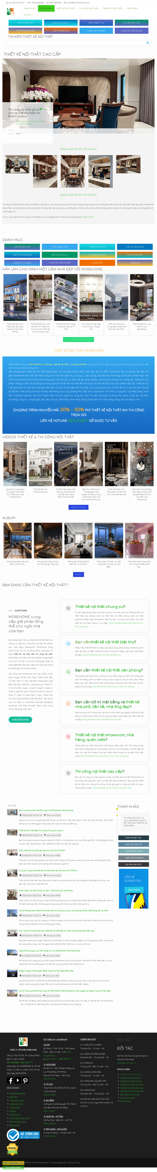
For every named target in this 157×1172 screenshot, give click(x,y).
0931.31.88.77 (88, 217)
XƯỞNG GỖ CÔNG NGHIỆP (131, 31)
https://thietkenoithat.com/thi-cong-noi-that (111, 791)
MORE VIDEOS (78, 507)
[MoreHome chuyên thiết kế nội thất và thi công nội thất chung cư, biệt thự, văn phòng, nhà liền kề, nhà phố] (10, 12)
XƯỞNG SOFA (97, 263)
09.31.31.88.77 (78, 421)
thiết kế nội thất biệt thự (112, 645)
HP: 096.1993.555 (53, 2)
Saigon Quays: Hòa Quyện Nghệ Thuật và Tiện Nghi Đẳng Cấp (46, 975)
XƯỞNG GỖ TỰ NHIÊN (96, 31)
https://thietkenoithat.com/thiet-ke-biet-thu (101, 658)
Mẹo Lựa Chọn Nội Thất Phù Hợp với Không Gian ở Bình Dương (46, 815)
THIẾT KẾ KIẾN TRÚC (60, 31)
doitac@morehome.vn (126, 1067)
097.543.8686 (13, 1067)
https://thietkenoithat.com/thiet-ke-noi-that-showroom (104, 760)
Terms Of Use (74, 1167)
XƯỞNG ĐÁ (134, 263)
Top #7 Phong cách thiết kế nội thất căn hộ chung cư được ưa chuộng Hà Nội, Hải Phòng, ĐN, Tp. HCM (63, 915)
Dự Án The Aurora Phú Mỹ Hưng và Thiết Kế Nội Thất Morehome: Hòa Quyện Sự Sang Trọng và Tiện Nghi (64, 995)
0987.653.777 (26, 1067)
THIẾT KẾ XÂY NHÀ (135, 255)
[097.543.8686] (15, 1168)
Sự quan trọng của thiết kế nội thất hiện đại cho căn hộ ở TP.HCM (48, 875)
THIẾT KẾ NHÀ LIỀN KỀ (25, 31)
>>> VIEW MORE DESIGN (78, 339)
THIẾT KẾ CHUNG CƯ (61, 23)
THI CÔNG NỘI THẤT (131, 23)
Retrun (43, 109)
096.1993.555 (50, 1083)
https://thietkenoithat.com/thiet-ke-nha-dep (101, 723)
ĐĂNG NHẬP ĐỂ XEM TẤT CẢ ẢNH (78, 149)
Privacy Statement (58, 1167)
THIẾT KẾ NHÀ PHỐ (97, 247)
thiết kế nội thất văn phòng (116, 673)
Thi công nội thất (38, 121)
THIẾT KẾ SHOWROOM (22, 255)
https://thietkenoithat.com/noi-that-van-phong (113, 690)
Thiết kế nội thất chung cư (99, 610)
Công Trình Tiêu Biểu (24, 124)
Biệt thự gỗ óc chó (23, 121)
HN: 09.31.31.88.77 (15, 2)
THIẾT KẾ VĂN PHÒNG (135, 247)
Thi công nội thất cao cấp (98, 775)
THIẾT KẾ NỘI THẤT (25, 23)
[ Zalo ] (5, 1163)
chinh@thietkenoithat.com (77, 2)
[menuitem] (30, 8)
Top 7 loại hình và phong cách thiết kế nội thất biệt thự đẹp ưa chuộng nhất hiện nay (56, 935)
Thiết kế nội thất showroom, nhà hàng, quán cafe (104, 740)
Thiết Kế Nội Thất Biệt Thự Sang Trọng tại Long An (41, 835)
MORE (79, 574)
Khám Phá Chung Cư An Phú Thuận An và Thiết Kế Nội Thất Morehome (49, 955)
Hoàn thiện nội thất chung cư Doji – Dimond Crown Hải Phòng (45, 895)
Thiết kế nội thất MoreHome (36, 1167)
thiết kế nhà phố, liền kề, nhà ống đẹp (107, 708)
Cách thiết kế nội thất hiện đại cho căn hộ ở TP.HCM (42, 855)
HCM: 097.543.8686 (35, 2)
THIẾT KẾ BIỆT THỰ (96, 23)
